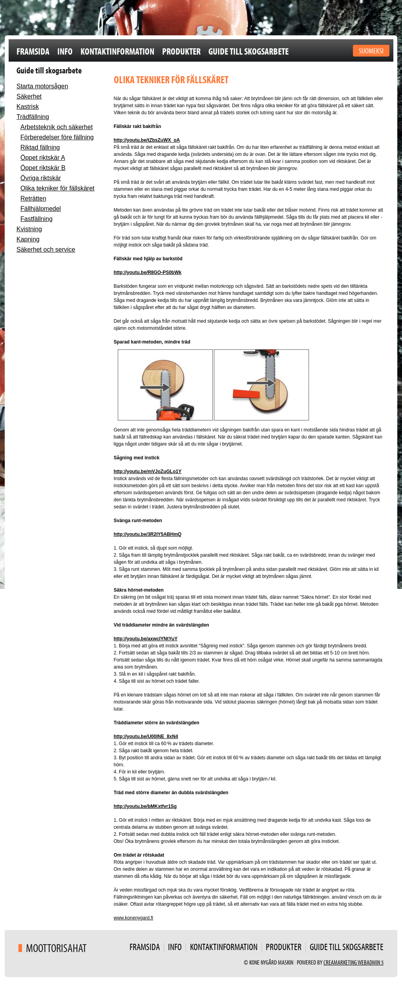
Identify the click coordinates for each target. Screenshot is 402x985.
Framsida (32, 51)
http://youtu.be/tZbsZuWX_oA (147, 140)
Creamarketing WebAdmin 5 (353, 962)
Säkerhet (29, 96)
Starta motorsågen (42, 86)
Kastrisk (27, 106)
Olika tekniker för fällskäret (57, 188)
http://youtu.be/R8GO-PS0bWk (148, 272)
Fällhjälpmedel (40, 208)
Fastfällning (36, 219)
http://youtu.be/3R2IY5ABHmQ (148, 534)
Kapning (28, 239)
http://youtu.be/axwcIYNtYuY (146, 638)
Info (65, 51)
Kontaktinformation (117, 51)
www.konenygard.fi (133, 918)
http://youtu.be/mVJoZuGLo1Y (148, 471)
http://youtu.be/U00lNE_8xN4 (146, 736)
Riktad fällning (40, 147)
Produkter (181, 51)
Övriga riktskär (40, 178)
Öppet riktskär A (42, 157)
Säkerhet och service (45, 249)
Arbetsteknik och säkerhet (56, 127)
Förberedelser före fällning (57, 137)
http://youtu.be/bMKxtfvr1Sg (145, 806)
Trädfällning (32, 116)
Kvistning (29, 229)
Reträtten (33, 198)
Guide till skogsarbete (248, 51)
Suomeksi (371, 50)
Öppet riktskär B (43, 167)
